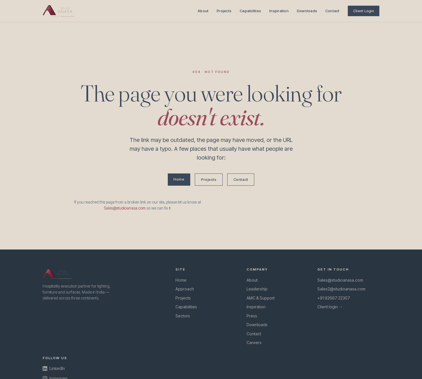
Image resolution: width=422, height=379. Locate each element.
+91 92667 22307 (333, 298)
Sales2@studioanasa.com (341, 288)
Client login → (330, 306)
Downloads (307, 11)
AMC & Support (261, 298)
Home (178, 179)
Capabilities (250, 11)
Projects (224, 11)
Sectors (182, 315)
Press (252, 315)
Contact (332, 11)
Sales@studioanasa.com (125, 208)
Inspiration (279, 11)
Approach (184, 288)
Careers (254, 342)
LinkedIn (54, 368)
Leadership (257, 288)
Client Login (363, 11)
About (203, 11)
